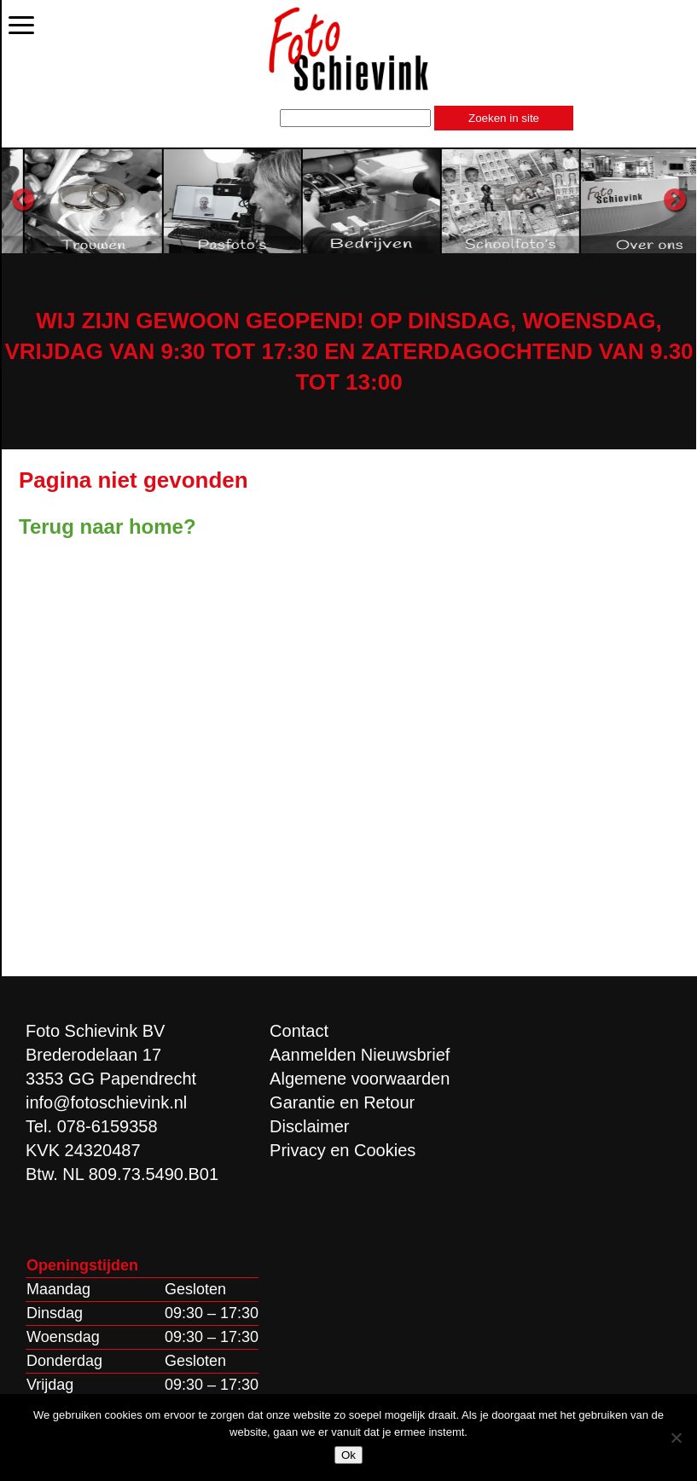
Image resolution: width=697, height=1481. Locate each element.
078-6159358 (107, 1126)
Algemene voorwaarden (360, 1078)
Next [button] (675, 200)
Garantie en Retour (342, 1102)
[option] (170, 201)
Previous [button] (23, 200)
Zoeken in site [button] (503, 118)
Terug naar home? (107, 526)
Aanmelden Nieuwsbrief (360, 1054)
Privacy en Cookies (342, 1150)
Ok (348, 1455)
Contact (299, 1030)
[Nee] (675, 1437)
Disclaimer (309, 1126)
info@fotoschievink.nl (106, 1102)
